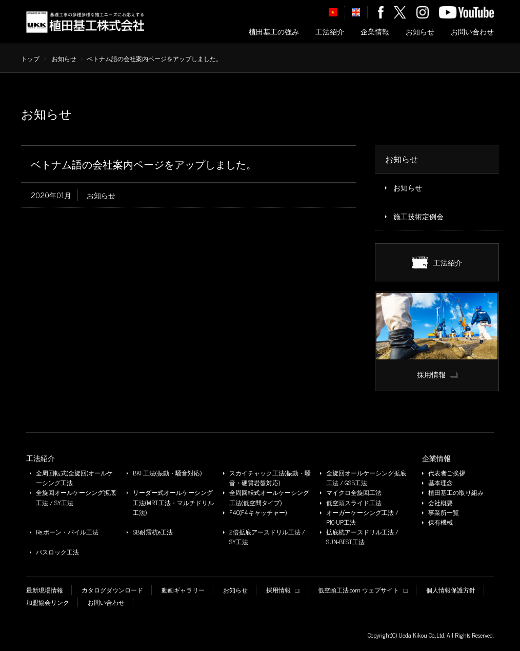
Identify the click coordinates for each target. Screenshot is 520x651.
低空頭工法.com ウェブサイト (363, 590)
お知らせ (420, 31)
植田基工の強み (274, 31)
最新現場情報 (44, 590)
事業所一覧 (443, 513)
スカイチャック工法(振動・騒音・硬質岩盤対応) (270, 478)
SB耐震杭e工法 (153, 532)
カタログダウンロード (112, 590)
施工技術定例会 (418, 216)
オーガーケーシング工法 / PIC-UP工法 (362, 517)
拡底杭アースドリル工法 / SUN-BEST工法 (362, 537)
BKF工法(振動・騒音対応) (167, 473)
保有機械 (440, 522)
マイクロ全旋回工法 (354, 492)
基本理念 (440, 483)
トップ (30, 58)
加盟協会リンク (47, 602)
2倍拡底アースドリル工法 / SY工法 (267, 537)
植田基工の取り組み (456, 492)
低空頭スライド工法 (354, 503)
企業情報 (375, 31)
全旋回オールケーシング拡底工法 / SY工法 (76, 497)
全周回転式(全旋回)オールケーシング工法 (74, 478)
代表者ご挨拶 (446, 473)
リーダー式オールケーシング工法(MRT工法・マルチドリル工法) (173, 502)
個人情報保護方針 (450, 590)
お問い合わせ (472, 31)
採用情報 (282, 590)
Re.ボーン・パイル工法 (67, 532)
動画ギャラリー (183, 590)
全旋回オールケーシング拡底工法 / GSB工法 (366, 478)
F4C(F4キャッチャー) (258, 513)
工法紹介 (329, 31)
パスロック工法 (57, 552)
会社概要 (440, 503)
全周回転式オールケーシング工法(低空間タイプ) (269, 497)
